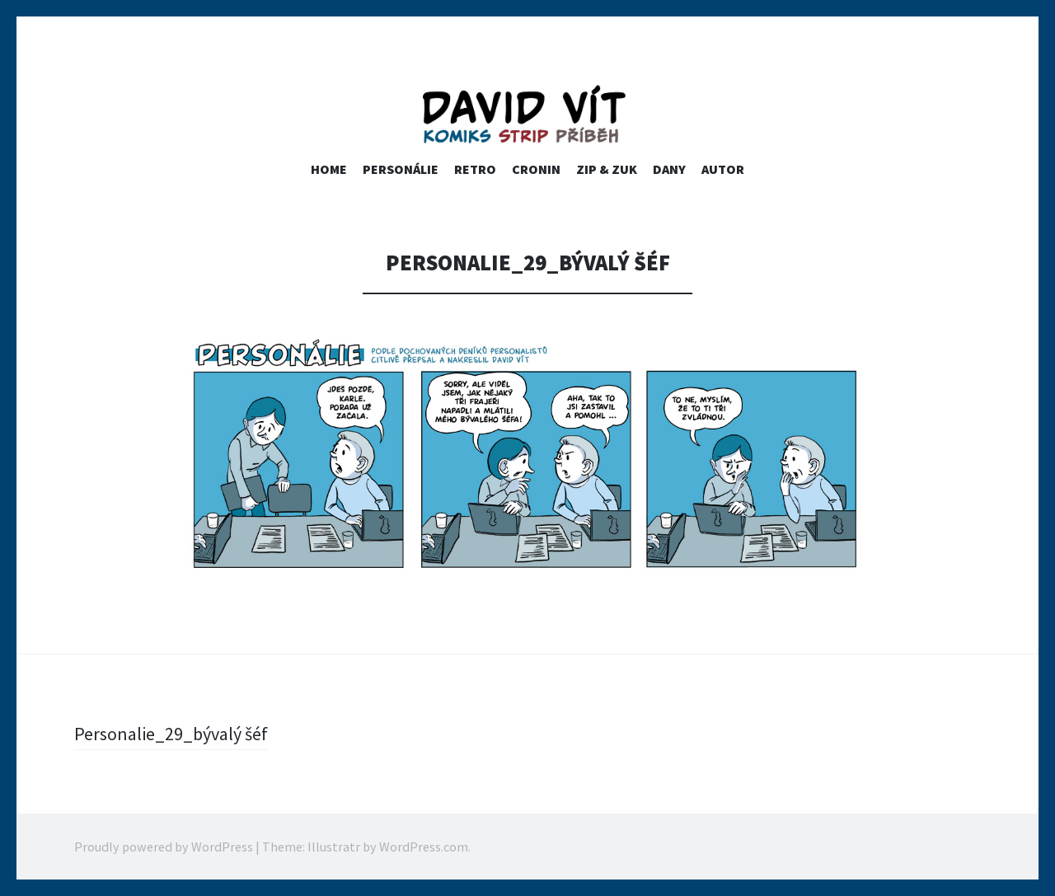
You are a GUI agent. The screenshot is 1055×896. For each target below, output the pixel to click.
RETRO (475, 169)
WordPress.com (423, 846)
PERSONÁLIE (400, 169)
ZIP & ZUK (606, 169)
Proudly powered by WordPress (163, 846)
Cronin (536, 169)
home (329, 169)
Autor (722, 169)
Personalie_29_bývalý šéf (171, 733)
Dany (669, 169)
